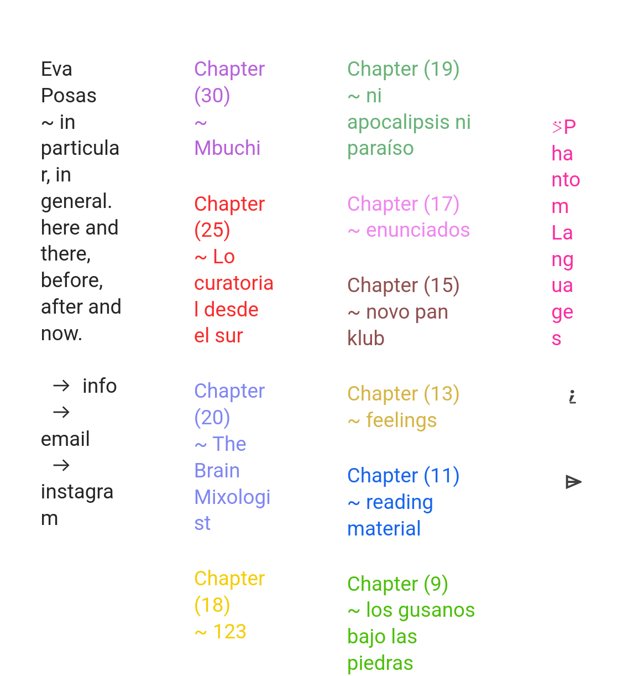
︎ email (65, 426)
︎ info (78, 386)
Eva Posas (68, 82)
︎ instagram (77, 492)
